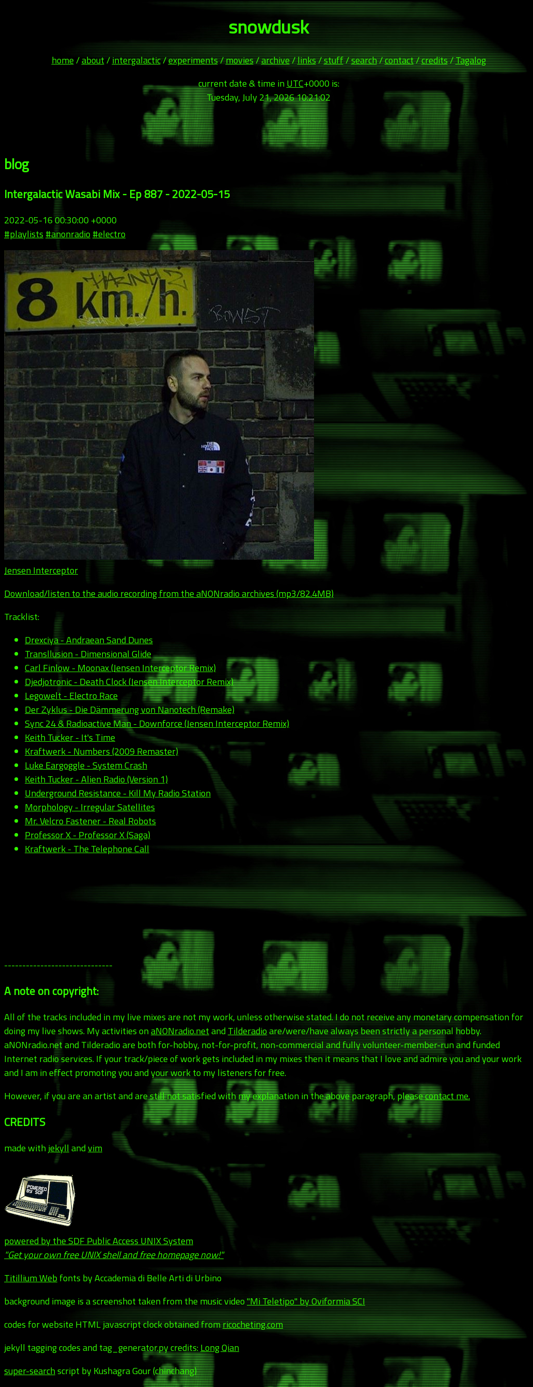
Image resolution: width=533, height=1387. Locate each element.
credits (434, 60)
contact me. (447, 1096)
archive (275, 60)
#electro (109, 234)
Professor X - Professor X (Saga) (87, 835)
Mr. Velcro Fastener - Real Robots (90, 821)
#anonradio (67, 234)
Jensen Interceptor (41, 570)
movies (240, 60)
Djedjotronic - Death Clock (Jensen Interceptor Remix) (129, 682)
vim (95, 1148)
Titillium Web (30, 1278)
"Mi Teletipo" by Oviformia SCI (306, 1301)
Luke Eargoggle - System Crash (86, 765)
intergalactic (136, 60)
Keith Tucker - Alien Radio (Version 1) (96, 779)
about (93, 60)
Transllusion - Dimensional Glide (88, 654)
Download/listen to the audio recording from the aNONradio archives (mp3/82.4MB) (169, 593)
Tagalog (471, 60)
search (364, 60)
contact (399, 60)
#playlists (23, 234)
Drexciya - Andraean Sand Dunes (89, 640)
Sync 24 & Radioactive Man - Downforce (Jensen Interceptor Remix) (157, 723)
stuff (333, 60)
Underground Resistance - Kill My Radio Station (118, 793)
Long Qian (219, 1348)
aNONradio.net (180, 1031)
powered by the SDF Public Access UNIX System (114, 1241)
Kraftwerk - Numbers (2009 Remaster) (101, 751)
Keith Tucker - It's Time (70, 737)
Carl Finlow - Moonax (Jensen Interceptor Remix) (120, 668)
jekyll (58, 1148)
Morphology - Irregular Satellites (90, 807)
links (306, 60)
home (63, 60)
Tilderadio (247, 1031)
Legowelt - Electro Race (71, 696)
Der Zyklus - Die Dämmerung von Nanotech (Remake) (129, 709)
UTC (295, 83)
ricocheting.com (253, 1324)
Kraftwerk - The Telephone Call (87, 849)
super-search (29, 1371)
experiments (193, 60)
